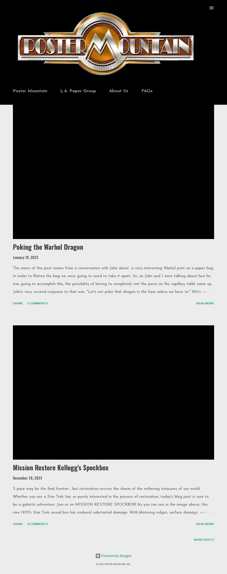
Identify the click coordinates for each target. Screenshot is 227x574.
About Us (118, 91)
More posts (204, 539)
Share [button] (18, 303)
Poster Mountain (30, 91)
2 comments (37, 303)
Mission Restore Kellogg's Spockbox (60, 467)
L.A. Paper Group (78, 91)
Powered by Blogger (113, 556)
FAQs (147, 91)
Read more (205, 303)
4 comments (37, 524)
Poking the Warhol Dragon (48, 247)
